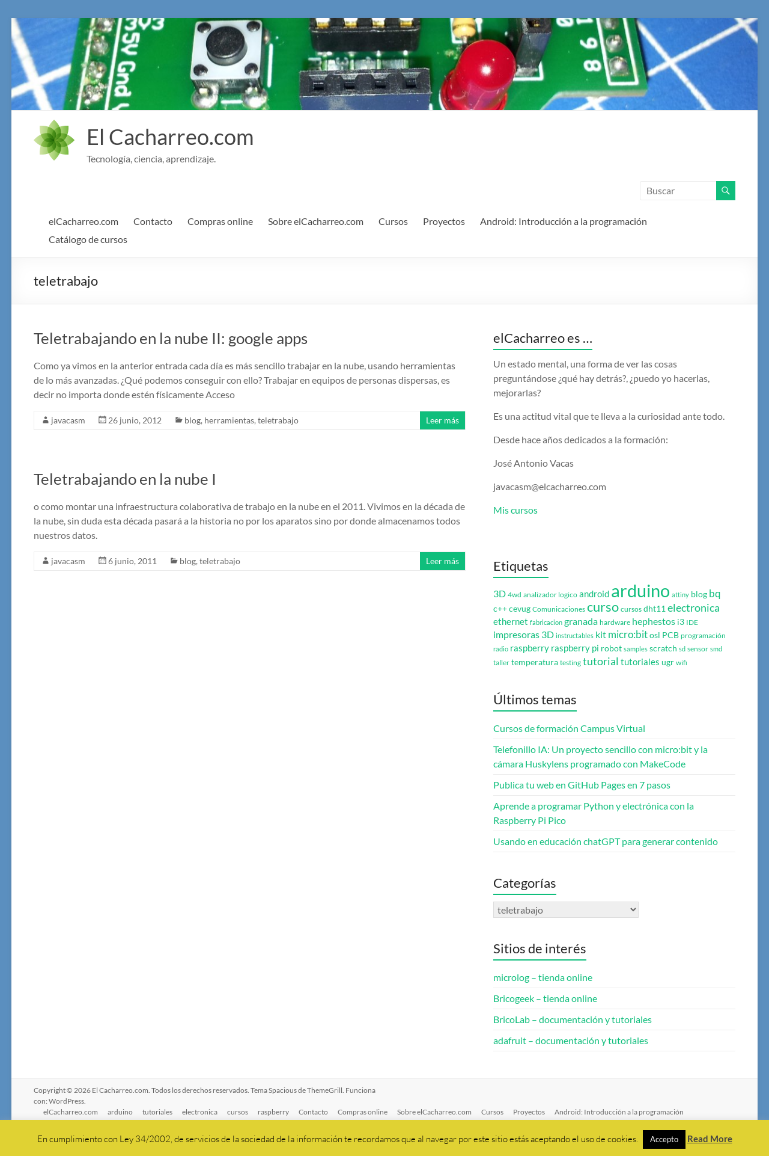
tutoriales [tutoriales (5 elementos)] (640, 662)
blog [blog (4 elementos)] (699, 594)
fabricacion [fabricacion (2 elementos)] (546, 622)
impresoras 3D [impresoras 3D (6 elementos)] (523, 634)
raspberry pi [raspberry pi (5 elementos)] (575, 648)
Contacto (152, 221)
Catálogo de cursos (88, 239)
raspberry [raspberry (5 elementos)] (529, 648)
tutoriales (157, 1111)
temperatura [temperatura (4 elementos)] (534, 662)
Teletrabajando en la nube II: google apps (171, 338)
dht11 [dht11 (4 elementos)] (654, 608)
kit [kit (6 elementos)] (600, 634)
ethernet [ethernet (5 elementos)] (510, 621)
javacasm (68, 420)
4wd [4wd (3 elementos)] (514, 594)
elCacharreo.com (83, 221)
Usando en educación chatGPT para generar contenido (605, 841)
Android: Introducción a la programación (563, 221)
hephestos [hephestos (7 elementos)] (653, 621)
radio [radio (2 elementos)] (500, 649)
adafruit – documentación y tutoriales (570, 1040)
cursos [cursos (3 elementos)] (631, 608)
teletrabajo (278, 420)
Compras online (220, 221)
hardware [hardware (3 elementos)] (615, 622)
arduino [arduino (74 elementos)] (640, 590)
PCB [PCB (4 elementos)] (670, 635)
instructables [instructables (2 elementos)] (575, 635)
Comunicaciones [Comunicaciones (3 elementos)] (558, 608)
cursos (237, 1111)
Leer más (442, 420)
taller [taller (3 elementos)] (501, 662)
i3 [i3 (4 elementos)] (680, 622)
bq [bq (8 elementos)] (715, 593)
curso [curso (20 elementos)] (603, 606)
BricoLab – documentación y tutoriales (572, 1019)
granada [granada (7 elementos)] (581, 621)
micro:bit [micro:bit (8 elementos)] (628, 634)
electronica (199, 1111)
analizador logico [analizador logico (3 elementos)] (550, 594)
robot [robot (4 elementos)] (611, 648)
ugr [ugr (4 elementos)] (667, 662)
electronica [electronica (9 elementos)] (693, 607)
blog (192, 420)
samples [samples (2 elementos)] (636, 649)
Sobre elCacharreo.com (315, 221)
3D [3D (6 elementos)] (499, 593)
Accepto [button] (664, 1139)
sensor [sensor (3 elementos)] (697, 648)
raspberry (273, 1111)
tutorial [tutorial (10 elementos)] (601, 661)
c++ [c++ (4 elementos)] (500, 608)
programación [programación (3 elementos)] (703, 635)
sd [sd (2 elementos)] (682, 649)
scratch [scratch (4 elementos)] (663, 648)
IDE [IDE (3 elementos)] (692, 622)
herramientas (229, 420)
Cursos (393, 221)
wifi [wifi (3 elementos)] (681, 662)
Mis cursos (515, 509)
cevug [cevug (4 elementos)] (519, 608)
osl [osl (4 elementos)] (654, 635)
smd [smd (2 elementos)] (716, 649)
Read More (709, 1138)
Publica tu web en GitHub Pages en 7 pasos (581, 784)
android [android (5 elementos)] (594, 594)
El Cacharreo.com (170, 136)
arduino (120, 1111)
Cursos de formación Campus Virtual (569, 728)
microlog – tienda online (542, 977)
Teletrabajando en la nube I (125, 478)
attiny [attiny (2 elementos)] (680, 594)
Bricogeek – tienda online (545, 998)
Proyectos (444, 221)
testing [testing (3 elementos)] (570, 662)
